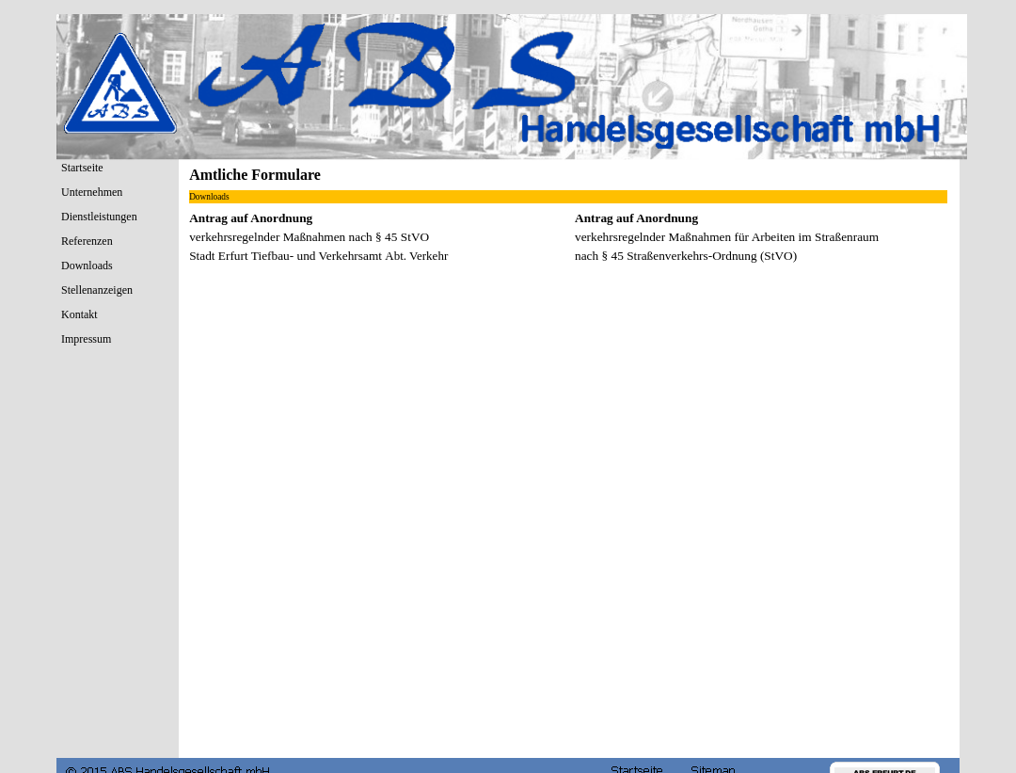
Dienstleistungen (99, 216)
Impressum (86, 339)
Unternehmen (91, 192)
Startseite (82, 167)
